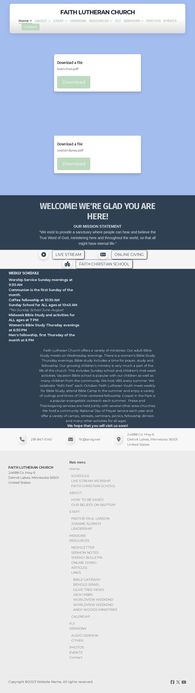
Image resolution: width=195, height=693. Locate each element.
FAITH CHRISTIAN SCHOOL (104, 264)
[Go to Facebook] (172, 682)
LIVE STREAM (68, 254)
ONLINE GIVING (129, 254)
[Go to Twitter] (178, 682)
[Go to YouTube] (184, 682)
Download (73, 82)
